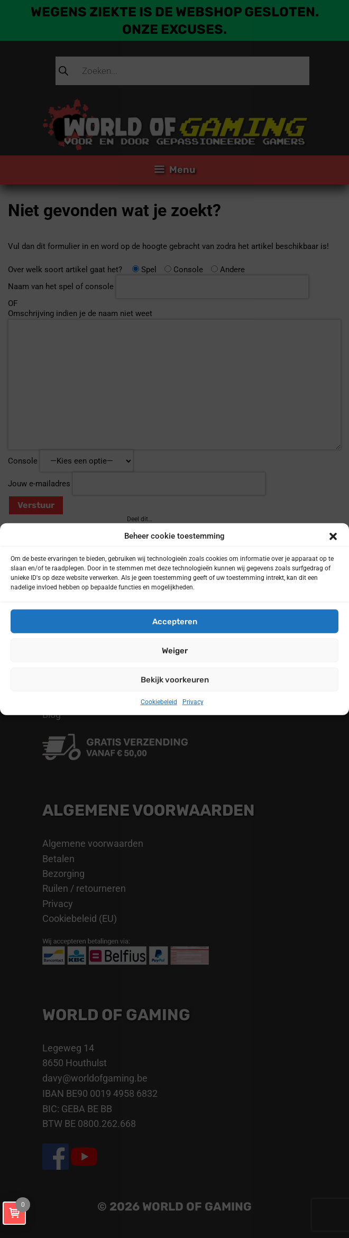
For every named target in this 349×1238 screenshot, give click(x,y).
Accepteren (174, 621)
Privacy (193, 702)
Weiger (175, 650)
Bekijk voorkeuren (175, 679)
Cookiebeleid (159, 702)
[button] (333, 536)
